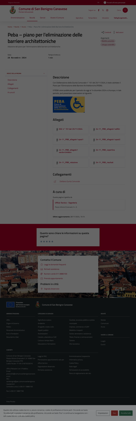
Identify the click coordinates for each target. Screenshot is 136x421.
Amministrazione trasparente (79, 356)
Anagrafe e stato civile (46, 326)
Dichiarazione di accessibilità (79, 370)
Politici (8, 326)
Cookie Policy (73, 363)
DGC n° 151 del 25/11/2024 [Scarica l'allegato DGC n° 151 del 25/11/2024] (70, 129)
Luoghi (103, 341)
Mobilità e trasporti (76, 330)
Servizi (42, 17)
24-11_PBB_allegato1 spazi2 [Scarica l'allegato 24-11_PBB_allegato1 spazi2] (108, 139)
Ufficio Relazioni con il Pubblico (17, 368)
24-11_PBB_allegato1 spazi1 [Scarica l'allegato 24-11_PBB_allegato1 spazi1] (71, 139)
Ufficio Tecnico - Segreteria (66, 202)
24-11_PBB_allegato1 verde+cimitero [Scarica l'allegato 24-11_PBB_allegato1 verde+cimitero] (68, 151)
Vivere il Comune (57, 17)
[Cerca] (125, 10)
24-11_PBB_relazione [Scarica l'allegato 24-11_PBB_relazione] (68, 162)
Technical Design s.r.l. (21, 415)
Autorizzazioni (43, 333)
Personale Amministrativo (15, 330)
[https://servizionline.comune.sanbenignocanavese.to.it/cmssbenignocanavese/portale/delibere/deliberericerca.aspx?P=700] (89, 181)
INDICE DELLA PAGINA (26, 73)
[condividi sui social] (106, 32)
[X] (102, 10)
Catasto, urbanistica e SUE (47, 337)
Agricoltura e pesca (44, 320)
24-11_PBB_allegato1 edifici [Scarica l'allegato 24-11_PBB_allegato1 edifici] (108, 129)
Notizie (103, 320)
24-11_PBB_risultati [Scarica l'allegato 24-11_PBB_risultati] (104, 162)
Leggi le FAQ (42, 356)
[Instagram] (106, 10)
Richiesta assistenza (45, 370)
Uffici (8, 320)
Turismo (72, 340)
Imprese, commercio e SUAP (79, 326)
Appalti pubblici (43, 330)
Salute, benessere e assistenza (80, 333)
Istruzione (105, 18)
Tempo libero (92, 18)
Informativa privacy (76, 359)
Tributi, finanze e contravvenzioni (80, 337)
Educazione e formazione (46, 344)
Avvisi (103, 326)
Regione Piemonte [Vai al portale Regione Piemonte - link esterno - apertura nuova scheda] (14, 2)
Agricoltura (79, 18)
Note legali (73, 366)
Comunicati (105, 323)
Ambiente (41, 323)
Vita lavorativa (74, 344)
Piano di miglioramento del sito (80, 373)
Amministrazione (17, 17)
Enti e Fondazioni (12, 333)
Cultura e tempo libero (45, 340)
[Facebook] (98, 10)
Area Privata (10, 401)
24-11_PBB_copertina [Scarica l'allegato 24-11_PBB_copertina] (105, 149)
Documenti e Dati (12, 337)
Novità (32, 17)
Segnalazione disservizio (46, 366)
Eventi (103, 344)
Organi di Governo (12, 323)
